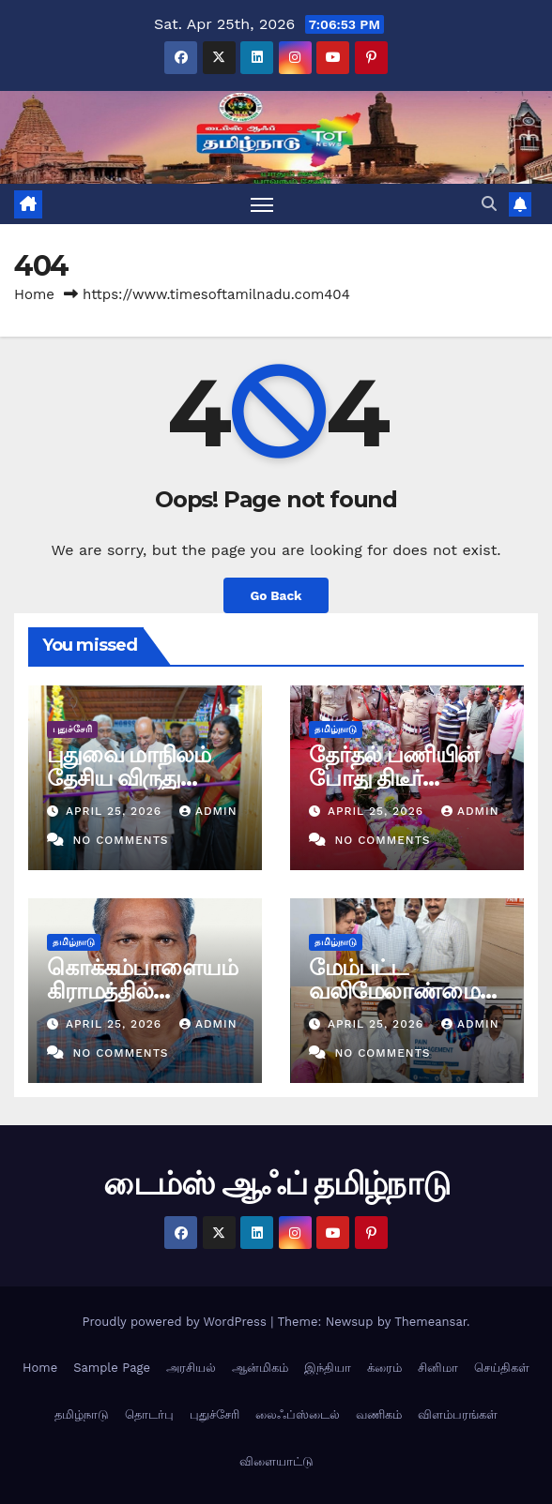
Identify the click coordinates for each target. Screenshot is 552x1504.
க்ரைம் (384, 1368)
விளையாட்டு (276, 1461)
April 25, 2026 (116, 811)
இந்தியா (327, 1368)
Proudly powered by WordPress (176, 1322)
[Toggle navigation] (262, 204)
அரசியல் (191, 1368)
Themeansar (430, 1322)
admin (208, 811)
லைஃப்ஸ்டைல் (297, 1414)
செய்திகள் (501, 1368)
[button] (489, 204)
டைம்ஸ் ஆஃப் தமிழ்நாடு (276, 1183)
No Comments (120, 840)
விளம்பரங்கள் (458, 1414)
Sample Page (111, 1368)
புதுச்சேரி (72, 729)
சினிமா (438, 1368)
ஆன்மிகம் (260, 1368)
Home (34, 294)
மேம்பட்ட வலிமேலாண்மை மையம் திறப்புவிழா (406, 991)
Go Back (275, 595)
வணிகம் (379, 1414)
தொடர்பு (149, 1414)
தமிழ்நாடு (335, 729)
